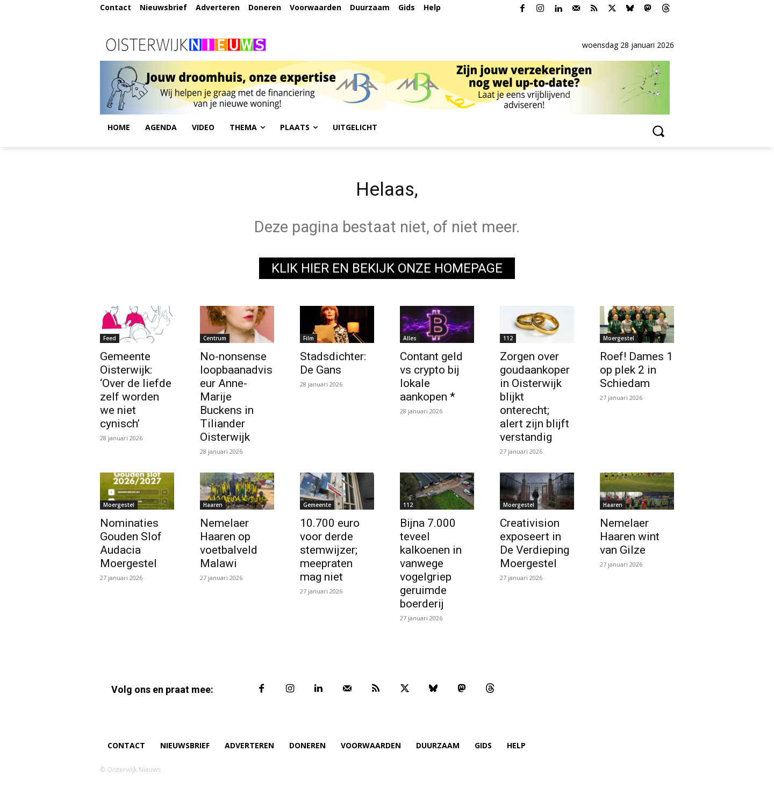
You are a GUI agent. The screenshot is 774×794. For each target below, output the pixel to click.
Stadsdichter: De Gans (333, 367)
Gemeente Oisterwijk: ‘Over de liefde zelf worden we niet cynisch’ (135, 394)
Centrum (214, 342)
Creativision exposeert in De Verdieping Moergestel (534, 547)
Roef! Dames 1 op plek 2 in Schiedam (636, 374)
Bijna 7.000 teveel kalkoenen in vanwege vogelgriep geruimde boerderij (431, 567)
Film (308, 342)
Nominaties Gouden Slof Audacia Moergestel (131, 547)
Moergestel (618, 342)
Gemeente (317, 508)
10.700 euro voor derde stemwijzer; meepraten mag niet (330, 553)
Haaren (213, 508)
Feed (109, 342)
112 (508, 342)
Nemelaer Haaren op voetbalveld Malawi (228, 547)
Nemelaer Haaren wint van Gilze (630, 540)
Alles (410, 342)
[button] (658, 131)
